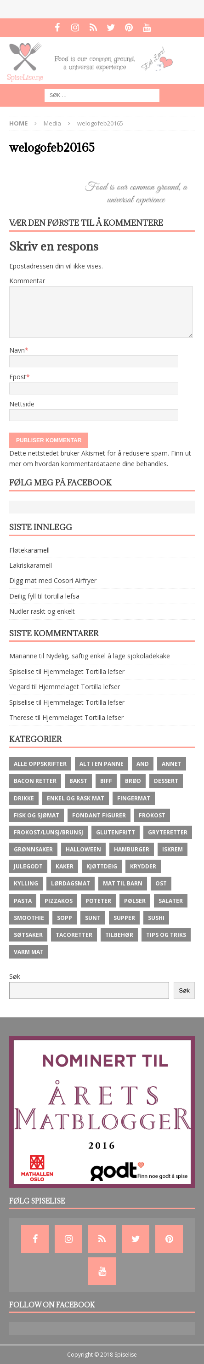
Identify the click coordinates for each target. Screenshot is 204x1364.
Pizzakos (59, 901)
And (142, 764)
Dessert (166, 781)
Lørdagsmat (70, 883)
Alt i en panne (101, 764)
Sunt (93, 918)
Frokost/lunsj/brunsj (48, 832)
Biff (106, 781)
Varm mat (29, 952)
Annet (171, 764)
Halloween (83, 849)
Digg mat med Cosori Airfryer (52, 580)
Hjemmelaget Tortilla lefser (84, 671)
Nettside (21, 403)
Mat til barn (122, 883)
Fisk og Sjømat (36, 815)
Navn (17, 350)
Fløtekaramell (29, 550)
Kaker (65, 866)
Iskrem (172, 849)
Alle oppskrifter (40, 764)
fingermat (133, 798)
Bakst (78, 781)
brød (133, 781)
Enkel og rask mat (75, 798)
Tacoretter (74, 935)
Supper (124, 918)
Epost (17, 376)
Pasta (23, 901)
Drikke (24, 798)
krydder (143, 866)
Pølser (135, 901)
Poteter (98, 901)
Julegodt (28, 866)
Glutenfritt (115, 832)
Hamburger (131, 849)
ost (161, 883)
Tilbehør (119, 935)
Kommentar (27, 280)
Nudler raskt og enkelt (42, 611)
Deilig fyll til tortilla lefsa (44, 596)
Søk (14, 976)
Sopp (64, 918)
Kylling (26, 883)
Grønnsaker (33, 849)
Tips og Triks (166, 935)
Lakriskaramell (30, 565)
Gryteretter (167, 832)
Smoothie (29, 918)
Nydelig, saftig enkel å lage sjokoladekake (108, 655)
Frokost (152, 815)
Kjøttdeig (101, 866)
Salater (171, 901)
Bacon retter (35, 781)
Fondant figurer (99, 815)
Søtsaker (28, 935)
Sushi (156, 918)
